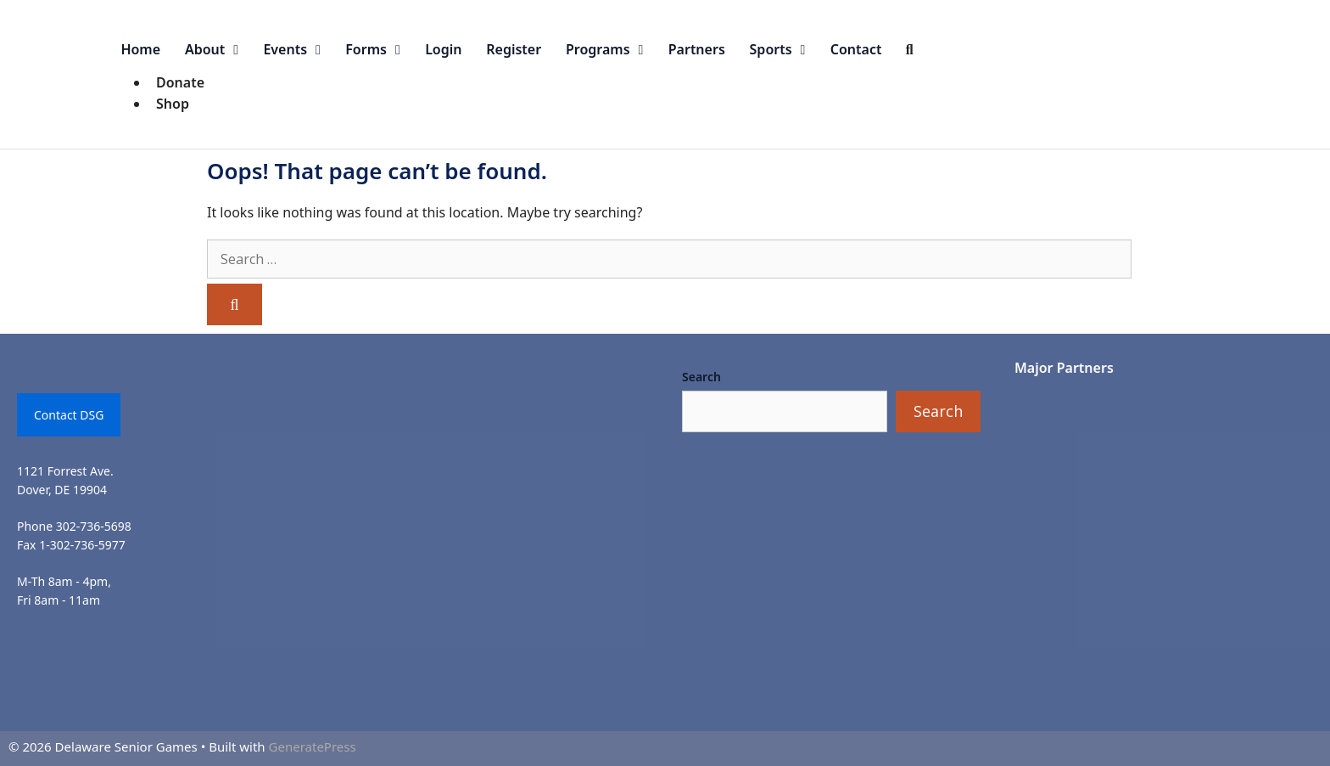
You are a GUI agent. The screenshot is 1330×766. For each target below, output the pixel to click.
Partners (696, 49)
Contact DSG (68, 415)
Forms (378, 49)
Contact (856, 49)
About (218, 49)
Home (140, 49)
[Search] (234, 304)
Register (513, 49)
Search (701, 377)
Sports (784, 49)
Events (297, 49)
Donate (180, 82)
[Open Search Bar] (909, 49)
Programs (611, 49)
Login (443, 49)
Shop (172, 103)
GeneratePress (312, 746)
